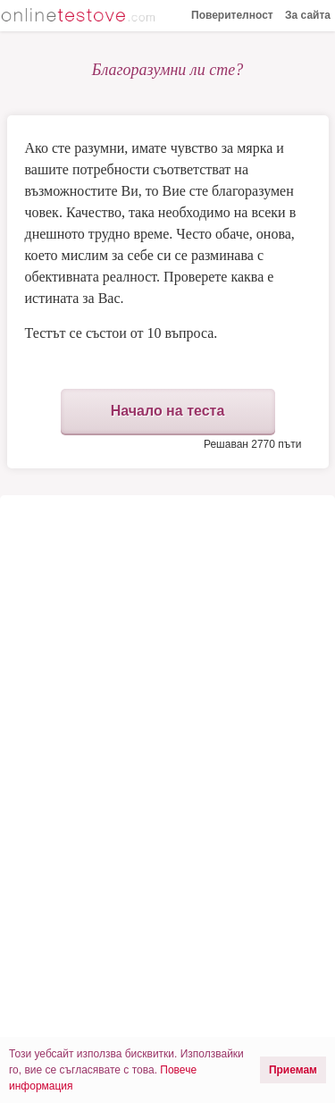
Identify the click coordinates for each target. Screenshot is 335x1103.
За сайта (308, 15)
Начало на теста (168, 410)
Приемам (293, 1070)
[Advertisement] (167, 647)
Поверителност (232, 15)
